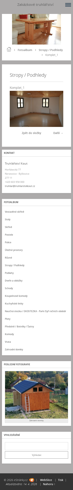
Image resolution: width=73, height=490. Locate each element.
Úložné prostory (14, 250)
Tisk (60, 480)
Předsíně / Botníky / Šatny (19, 326)
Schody (9, 288)
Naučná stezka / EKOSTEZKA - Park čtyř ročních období (35, 311)
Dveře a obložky (13, 280)
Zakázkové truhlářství (35, 4)
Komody (9, 334)
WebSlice (46, 480)
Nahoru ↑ (49, 484)
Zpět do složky (31, 133)
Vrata (8, 341)
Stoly (7, 219)
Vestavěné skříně (14, 211)
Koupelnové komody (16, 296)
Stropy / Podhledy (51, 50)
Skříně (8, 227)
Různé (8, 257)
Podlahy (9, 273)
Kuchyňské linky (14, 303)
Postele (9, 234)
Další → (58, 133)
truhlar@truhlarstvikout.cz (20, 186)
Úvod (9, 49)
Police (8, 242)
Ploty (7, 319)
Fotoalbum (25, 50)
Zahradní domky (14, 349)
